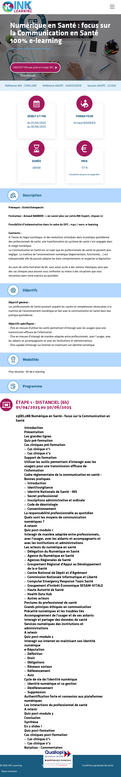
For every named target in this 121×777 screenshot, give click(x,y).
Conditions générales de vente (97, 765)
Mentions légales (51, 765)
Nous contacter (9, 771)
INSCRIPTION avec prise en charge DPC (35, 67)
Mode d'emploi (28, 75)
